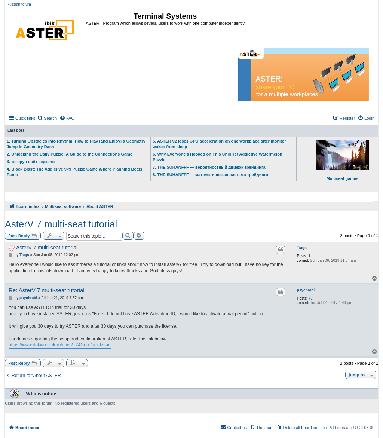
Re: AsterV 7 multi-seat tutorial (47, 290)
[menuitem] (47, 118)
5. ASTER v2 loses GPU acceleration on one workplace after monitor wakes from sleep (219, 144)
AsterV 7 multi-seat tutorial (61, 224)
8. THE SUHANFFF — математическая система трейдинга (210, 174)
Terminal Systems (165, 16)
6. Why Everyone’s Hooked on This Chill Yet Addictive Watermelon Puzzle (217, 157)
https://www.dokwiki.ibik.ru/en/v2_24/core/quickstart (60, 344)
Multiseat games (342, 160)
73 (310, 298)
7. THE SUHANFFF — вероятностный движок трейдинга (209, 167)
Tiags (302, 248)
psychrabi (306, 290)
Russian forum (19, 4)
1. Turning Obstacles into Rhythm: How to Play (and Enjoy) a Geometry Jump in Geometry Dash (76, 144)
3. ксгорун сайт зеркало (31, 161)
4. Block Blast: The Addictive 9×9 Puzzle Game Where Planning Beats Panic (74, 172)
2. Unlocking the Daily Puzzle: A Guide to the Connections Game (69, 154)
